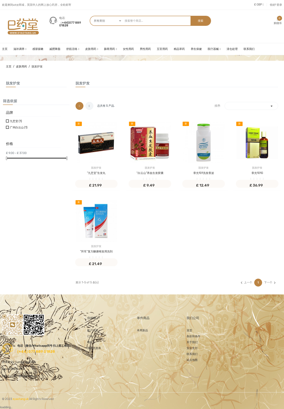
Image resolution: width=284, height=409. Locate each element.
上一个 (245, 282)
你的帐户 (93, 318)
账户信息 (92, 330)
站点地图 (192, 360)
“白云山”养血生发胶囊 (149, 173)
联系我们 (192, 354)
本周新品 (142, 330)
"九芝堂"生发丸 (96, 173)
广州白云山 (18, 127)
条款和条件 (193, 336)
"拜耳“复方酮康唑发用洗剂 (96, 251)
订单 (90, 336)
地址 (90, 342)
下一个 (270, 282)
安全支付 (192, 348)
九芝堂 (16, 121)
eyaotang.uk (21, 399)
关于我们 (192, 342)
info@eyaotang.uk (25, 376)
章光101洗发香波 (203, 173)
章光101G (257, 173)
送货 (189, 330)
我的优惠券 (94, 348)
